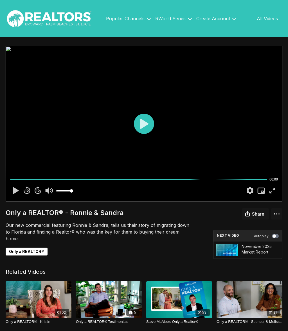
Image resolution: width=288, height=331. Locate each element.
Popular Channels (128, 18)
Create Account (216, 18)
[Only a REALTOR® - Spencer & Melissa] (249, 322)
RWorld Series (173, 18)
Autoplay (266, 236)
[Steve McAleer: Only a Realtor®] (179, 322)
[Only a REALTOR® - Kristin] (38, 322)
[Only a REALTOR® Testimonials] (109, 322)
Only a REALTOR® (26, 251)
